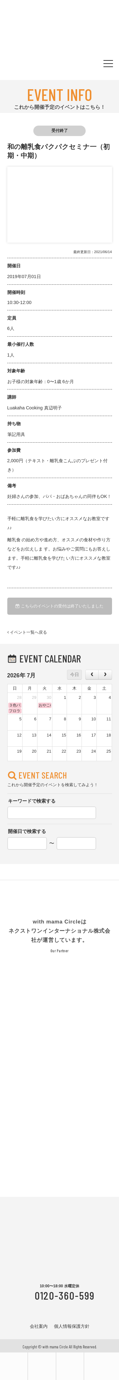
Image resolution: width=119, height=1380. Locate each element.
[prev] (92, 674)
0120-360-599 (65, 1295)
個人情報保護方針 (71, 1326)
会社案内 (39, 1326)
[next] (105, 674)
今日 (74, 674)
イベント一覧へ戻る (27, 633)
